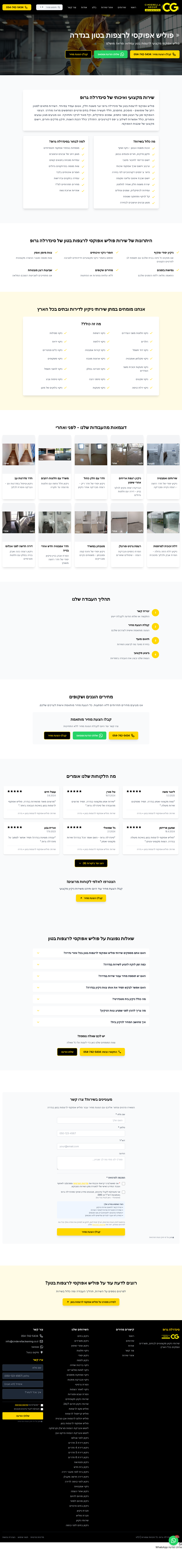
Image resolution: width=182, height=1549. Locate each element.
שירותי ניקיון (82, 1520)
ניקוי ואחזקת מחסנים (78, 1374)
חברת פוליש (82, 1515)
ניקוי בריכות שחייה (79, 1365)
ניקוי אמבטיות (81, 1486)
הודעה (122, 1153)
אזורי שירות (107, 7)
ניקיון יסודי (83, 1355)
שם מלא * (120, 1114)
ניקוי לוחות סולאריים (78, 1369)
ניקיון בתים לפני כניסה (77, 1525)
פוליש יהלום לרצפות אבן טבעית (72, 1418)
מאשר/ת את (27, 1405)
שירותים (122, 7)
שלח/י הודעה (22, 1415)
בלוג (94, 7)
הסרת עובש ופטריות (78, 1394)
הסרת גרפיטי (82, 1384)
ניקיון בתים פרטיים (79, 1505)
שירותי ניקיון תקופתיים (77, 1399)
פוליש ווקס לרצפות (79, 1408)
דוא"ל (122, 1140)
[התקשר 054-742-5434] (16, 7)
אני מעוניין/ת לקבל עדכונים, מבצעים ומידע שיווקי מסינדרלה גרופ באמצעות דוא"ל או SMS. (88, 1194)
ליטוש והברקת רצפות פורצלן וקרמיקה (69, 1428)
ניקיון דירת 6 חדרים (78, 1457)
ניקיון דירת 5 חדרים (78, 1452)
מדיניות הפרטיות (80, 1183)
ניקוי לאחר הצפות (79, 1389)
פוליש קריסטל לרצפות (77, 1413)
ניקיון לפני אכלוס (80, 1437)
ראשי (133, 7)
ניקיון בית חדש (81, 1466)
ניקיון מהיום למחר (79, 1500)
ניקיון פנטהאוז (81, 1462)
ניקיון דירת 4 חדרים (78, 1447)
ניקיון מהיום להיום (79, 1496)
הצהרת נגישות (8, 1537)
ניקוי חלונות (83, 1350)
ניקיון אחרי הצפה (80, 1491)
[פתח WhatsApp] (173, 1540)
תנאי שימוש (23, 1537)
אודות (84, 7)
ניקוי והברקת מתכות (78, 1379)
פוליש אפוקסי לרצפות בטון (75, 1423)
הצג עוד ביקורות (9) (91, 863)
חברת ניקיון (83, 1510)
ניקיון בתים (83, 1335)
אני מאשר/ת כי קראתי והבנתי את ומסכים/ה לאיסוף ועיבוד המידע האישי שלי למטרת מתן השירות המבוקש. (88, 1185)
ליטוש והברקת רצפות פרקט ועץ (72, 1433)
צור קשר (71, 7)
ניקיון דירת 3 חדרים (78, 1442)
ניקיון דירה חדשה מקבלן (76, 1476)
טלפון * (121, 1127)
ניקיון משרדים (81, 1340)
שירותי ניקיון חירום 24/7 (76, 1403)
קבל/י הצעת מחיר (78, 54)
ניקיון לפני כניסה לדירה (77, 1481)
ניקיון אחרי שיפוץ (80, 1345)
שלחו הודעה (67, 1051)
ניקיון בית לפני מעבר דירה (75, 1471)
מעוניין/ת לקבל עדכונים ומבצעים (26, 1409)
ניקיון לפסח (83, 1360)
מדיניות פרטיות (37, 1537)
